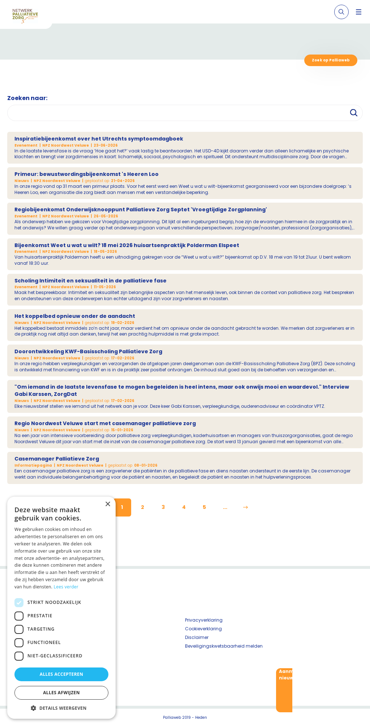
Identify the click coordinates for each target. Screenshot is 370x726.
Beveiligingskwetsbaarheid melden (224, 646)
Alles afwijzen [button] (61, 693)
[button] (61, 708)
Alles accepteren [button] (61, 674)
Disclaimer (196, 637)
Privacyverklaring (204, 620)
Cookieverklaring (203, 629)
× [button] (107, 504)
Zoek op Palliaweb (331, 60)
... (225, 507)
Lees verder (66, 587)
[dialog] (61, 608)
